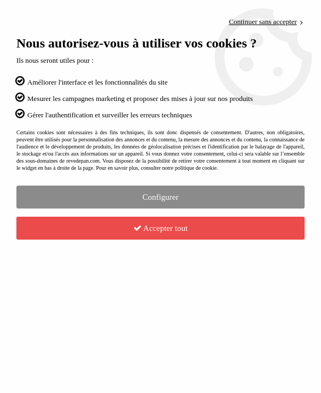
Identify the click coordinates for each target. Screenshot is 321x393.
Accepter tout (160, 228)
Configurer (161, 197)
